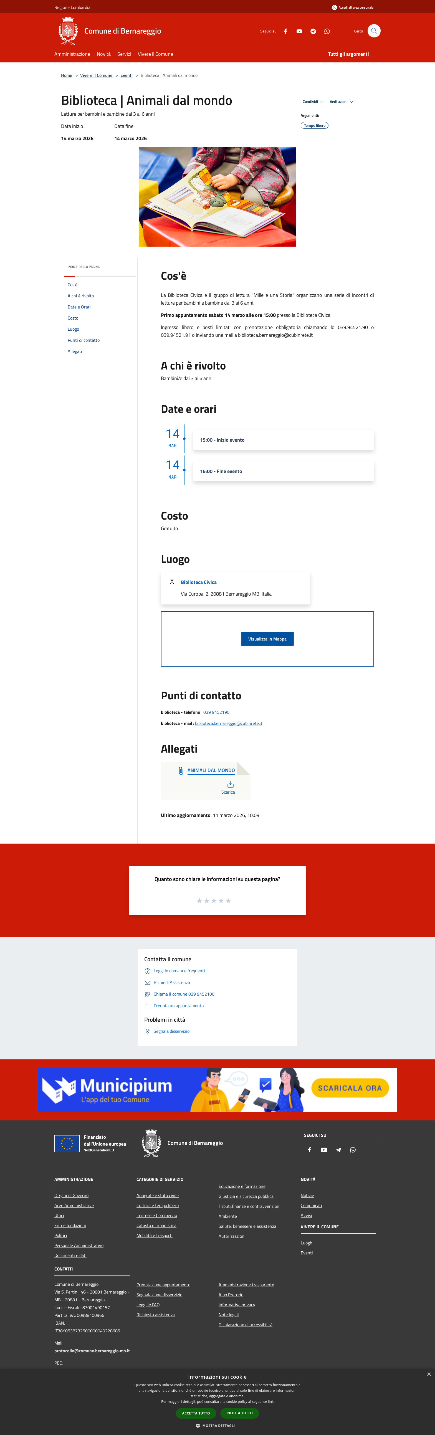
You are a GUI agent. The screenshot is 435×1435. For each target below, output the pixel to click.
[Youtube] (296, 30)
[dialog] (217, 1402)
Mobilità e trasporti (154, 1235)
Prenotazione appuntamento (163, 1284)
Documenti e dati (70, 1255)
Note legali (229, 1314)
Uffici (59, 1215)
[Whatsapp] (324, 30)
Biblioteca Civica (199, 582)
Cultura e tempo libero (157, 1205)
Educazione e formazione (242, 1186)
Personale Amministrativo (78, 1245)
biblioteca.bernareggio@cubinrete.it (228, 723)
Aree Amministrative (74, 1205)
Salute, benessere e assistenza (247, 1226)
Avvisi (306, 1215)
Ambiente (228, 1216)
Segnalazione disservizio (159, 1294)
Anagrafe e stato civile (157, 1195)
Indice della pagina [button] (84, 266)
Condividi (314, 101)
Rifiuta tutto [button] (240, 1413)
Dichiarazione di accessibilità (245, 1324)
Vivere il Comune (96, 75)
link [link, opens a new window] (271, 1401)
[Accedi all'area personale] (353, 7)
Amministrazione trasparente (246, 1284)
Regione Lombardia (72, 7)
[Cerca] (374, 30)
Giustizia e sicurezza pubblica (246, 1196)
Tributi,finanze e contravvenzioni (249, 1206)
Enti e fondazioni (70, 1225)
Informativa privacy (237, 1304)
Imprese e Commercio (156, 1215)
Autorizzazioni (232, 1236)
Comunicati (311, 1205)
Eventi (126, 75)
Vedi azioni (342, 101)
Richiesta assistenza (155, 1314)
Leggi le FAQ (148, 1304)
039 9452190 (216, 712)
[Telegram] (310, 30)
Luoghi (307, 1242)
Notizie (307, 1195)
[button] (217, 1425)
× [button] (429, 1375)
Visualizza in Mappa (267, 639)
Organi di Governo (71, 1195)
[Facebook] (283, 30)
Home (66, 75)
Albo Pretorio (231, 1294)
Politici (60, 1235)
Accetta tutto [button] (196, 1413)
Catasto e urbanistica (156, 1225)
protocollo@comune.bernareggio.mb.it (92, 1350)
